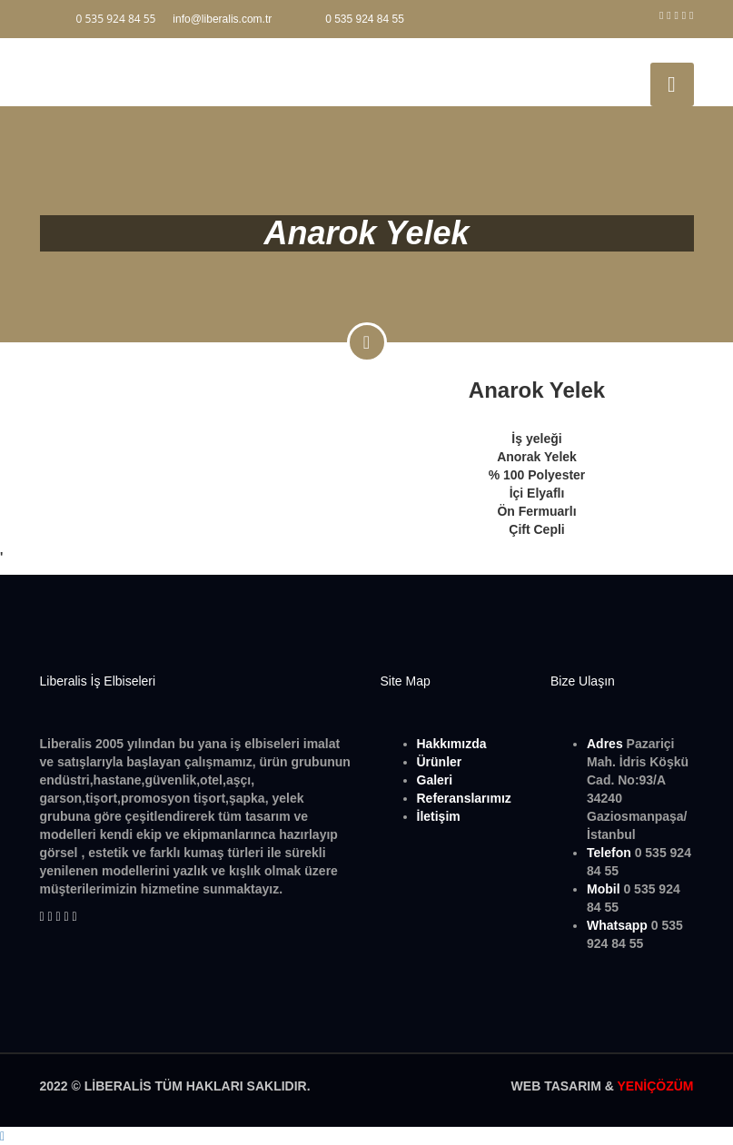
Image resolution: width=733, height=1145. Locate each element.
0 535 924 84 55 (364, 19)
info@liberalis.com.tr (222, 19)
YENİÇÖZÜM (656, 1086)
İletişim (439, 816)
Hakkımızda (452, 743)
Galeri (435, 780)
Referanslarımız (464, 798)
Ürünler (439, 762)
